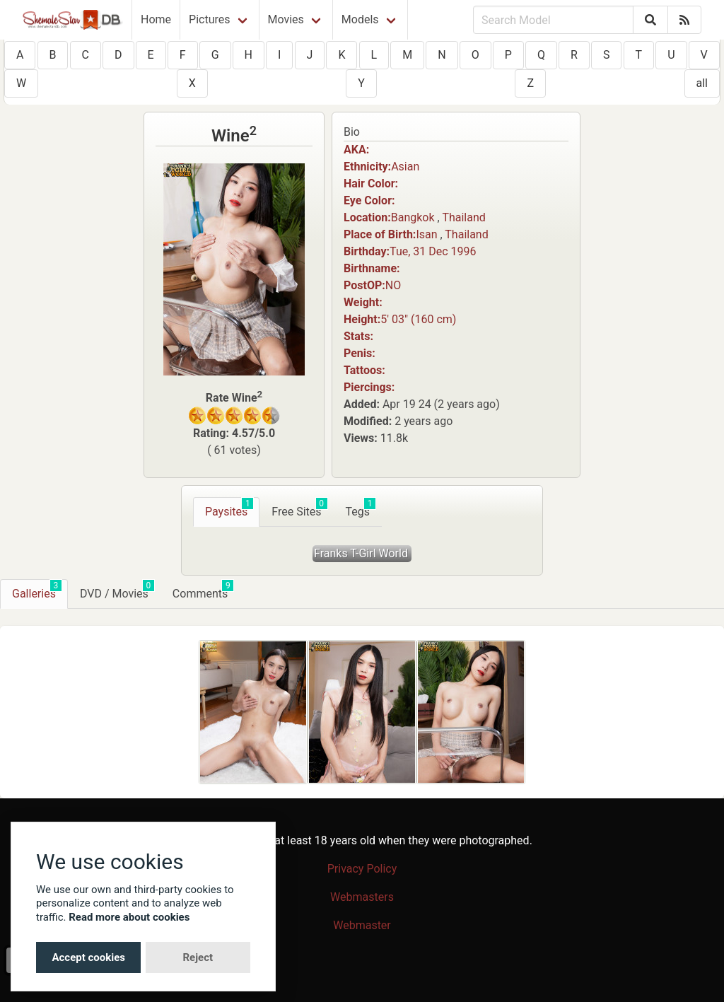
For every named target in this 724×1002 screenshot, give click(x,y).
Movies (286, 19)
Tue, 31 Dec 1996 (433, 251)
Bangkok (413, 217)
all (702, 83)
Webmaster (362, 925)
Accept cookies (88, 957)
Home (156, 19)
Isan (426, 234)
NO (393, 285)
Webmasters (362, 897)
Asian (405, 166)
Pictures (209, 19)
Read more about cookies (129, 917)
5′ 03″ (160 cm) (418, 319)
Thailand (463, 217)
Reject (197, 957)
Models (360, 19)
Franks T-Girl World (361, 553)
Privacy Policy (362, 868)
